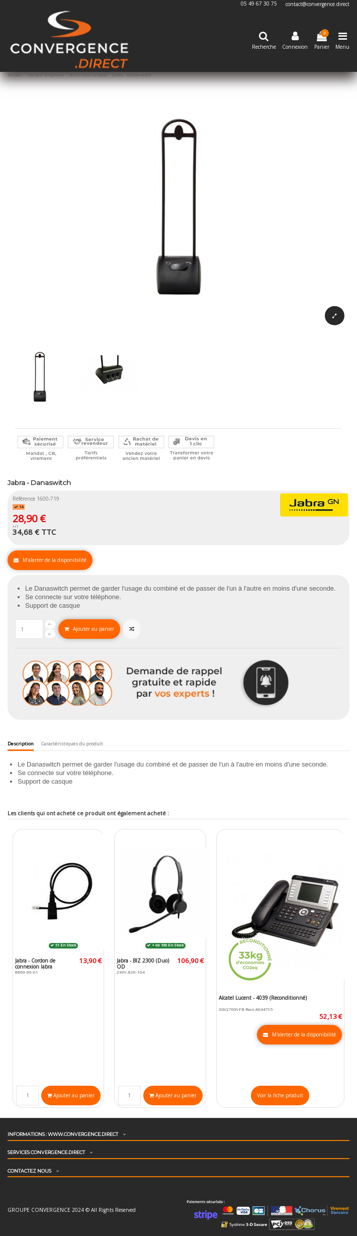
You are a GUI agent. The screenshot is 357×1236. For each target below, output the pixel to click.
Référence (24, 499)
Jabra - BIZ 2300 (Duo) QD (143, 963)
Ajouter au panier (89, 628)
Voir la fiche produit (280, 1095)
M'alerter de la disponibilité (50, 559)
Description (21, 744)
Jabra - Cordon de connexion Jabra (35, 963)
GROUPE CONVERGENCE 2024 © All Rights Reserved (72, 1209)
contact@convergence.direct (317, 4)
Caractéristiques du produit (72, 744)
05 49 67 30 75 (260, 4)
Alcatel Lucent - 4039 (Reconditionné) (263, 997)
